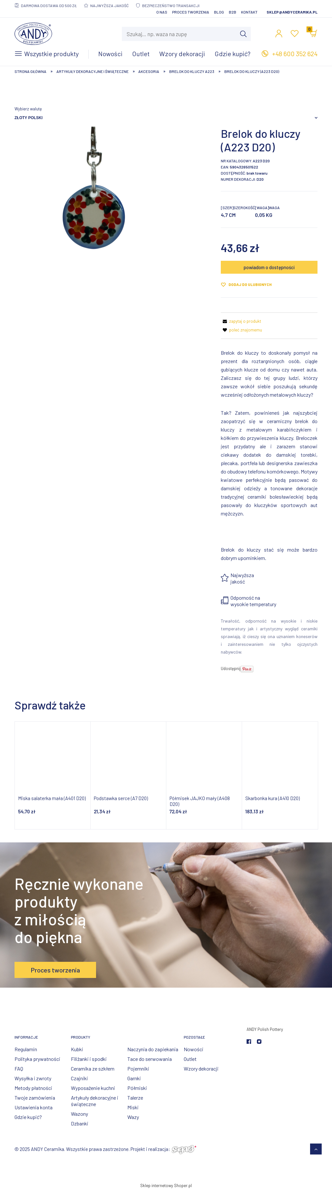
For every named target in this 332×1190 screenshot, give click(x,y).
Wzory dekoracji (201, 1068)
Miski (133, 1107)
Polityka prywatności (37, 1059)
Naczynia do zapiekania (152, 1049)
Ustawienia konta (34, 1107)
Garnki (134, 1078)
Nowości (193, 1049)
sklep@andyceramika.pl (292, 12)
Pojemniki (138, 1068)
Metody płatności (33, 1088)
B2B (232, 12)
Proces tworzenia (190, 12)
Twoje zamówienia (35, 1097)
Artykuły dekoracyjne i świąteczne (94, 1100)
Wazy (133, 1117)
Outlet (190, 1059)
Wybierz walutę (28, 109)
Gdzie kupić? (28, 1117)
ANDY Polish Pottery (265, 1029)
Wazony (79, 1114)
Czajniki (79, 1078)
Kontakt (249, 12)
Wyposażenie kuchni (93, 1088)
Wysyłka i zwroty (33, 1078)
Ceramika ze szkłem (92, 1068)
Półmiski (137, 1088)
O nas (161, 12)
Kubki (77, 1049)
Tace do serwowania (149, 1059)
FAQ (19, 1068)
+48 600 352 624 (294, 53)
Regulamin (26, 1049)
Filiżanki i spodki (89, 1059)
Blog (219, 12)
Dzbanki (79, 1123)
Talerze (135, 1097)
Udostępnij (230, 668)
